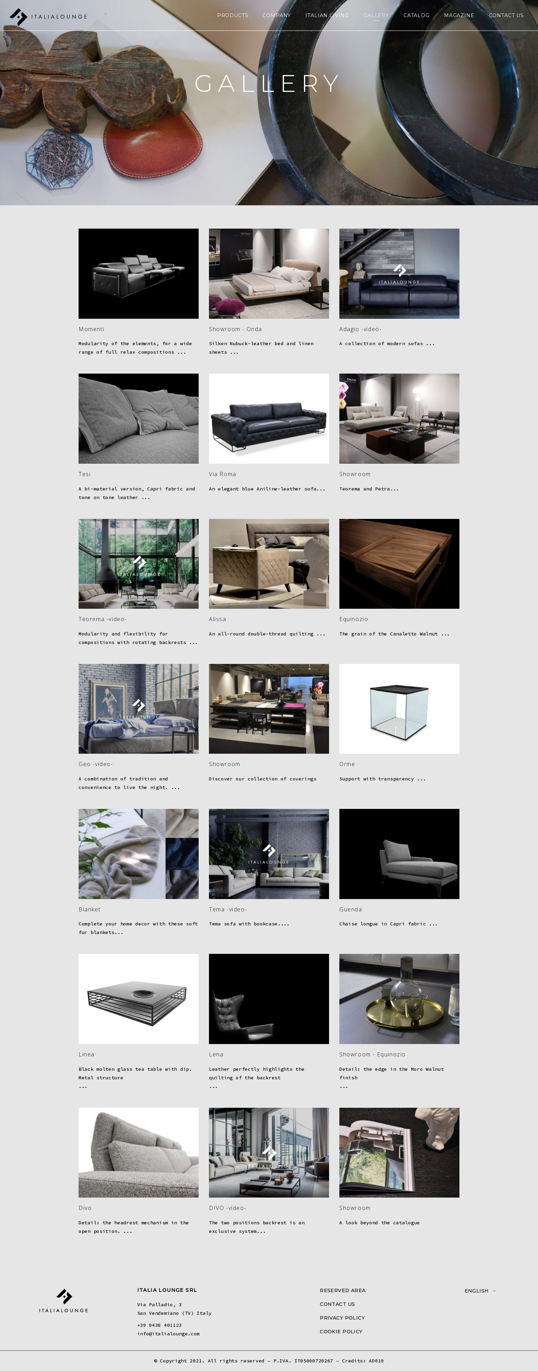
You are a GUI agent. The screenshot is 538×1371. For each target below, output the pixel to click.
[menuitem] (480, 1291)
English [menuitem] (477, 1291)
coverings (303, 779)
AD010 (376, 1361)
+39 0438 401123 (159, 1325)
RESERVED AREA (342, 1290)
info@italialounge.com (168, 1334)
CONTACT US (337, 1304)
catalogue (406, 1223)
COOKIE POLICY (341, 1331)
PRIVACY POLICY (342, 1318)
